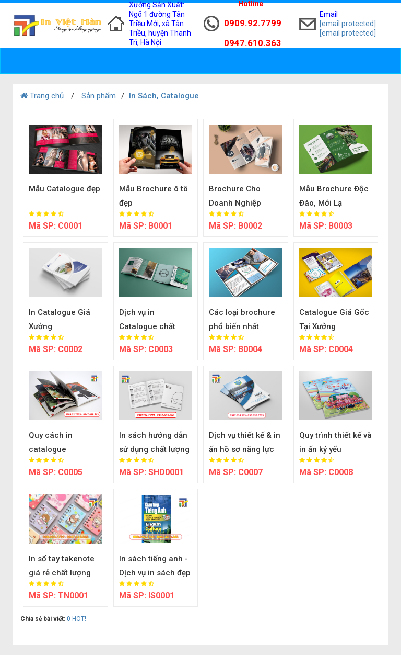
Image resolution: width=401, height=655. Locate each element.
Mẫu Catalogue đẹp (64, 189)
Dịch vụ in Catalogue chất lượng (147, 326)
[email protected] (348, 23)
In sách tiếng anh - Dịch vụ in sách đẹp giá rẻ (155, 573)
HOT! (79, 619)
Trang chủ (42, 95)
